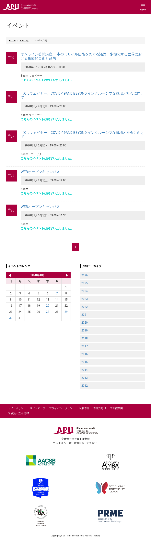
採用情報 (84, 408)
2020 (84, 322)
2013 (84, 377)
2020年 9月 (66, 275)
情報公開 (99, 408)
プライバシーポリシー (62, 408)
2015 (84, 362)
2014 (84, 369)
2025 (84, 283)
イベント (24, 40)
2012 (84, 385)
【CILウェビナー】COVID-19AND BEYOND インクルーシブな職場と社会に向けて (82, 95)
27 (47, 311)
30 (10, 317)
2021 (84, 314)
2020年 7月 (9, 275)
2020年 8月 (37, 275)
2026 (84, 275)
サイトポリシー (17, 408)
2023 (84, 299)
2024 (84, 291)
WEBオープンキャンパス (40, 172)
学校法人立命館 (18, 413)
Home (12, 40)
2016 (84, 354)
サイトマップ (37, 408)
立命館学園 (116, 408)
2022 (84, 306)
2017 (84, 346)
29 (66, 311)
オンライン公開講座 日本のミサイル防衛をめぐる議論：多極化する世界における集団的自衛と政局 (81, 56)
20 (47, 305)
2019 (84, 330)
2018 (84, 338)
